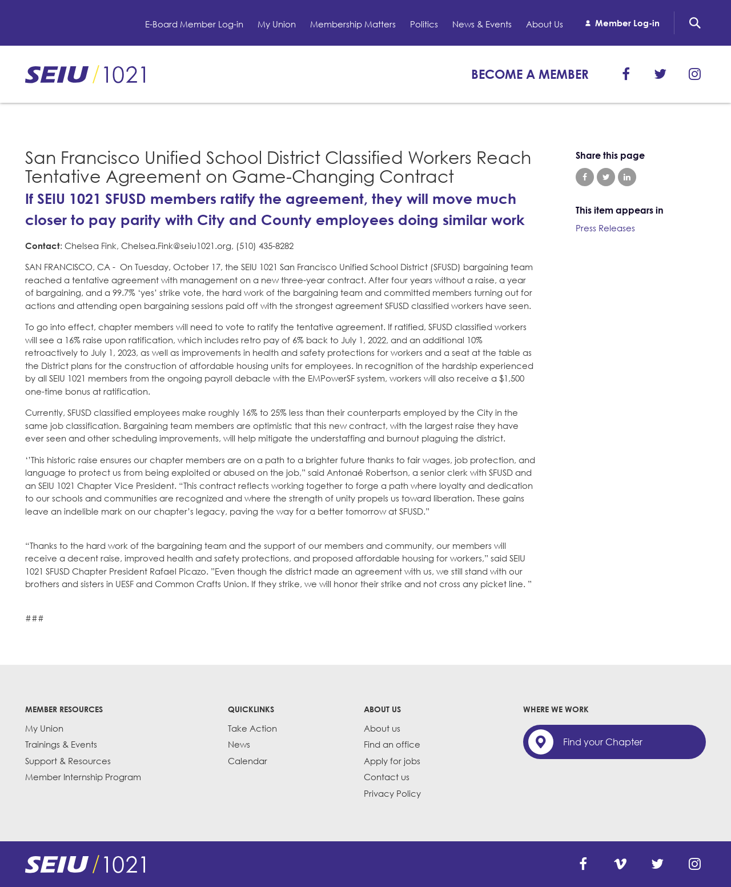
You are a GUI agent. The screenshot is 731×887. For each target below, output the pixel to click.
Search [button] (695, 23)
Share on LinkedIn (627, 177)
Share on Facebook (585, 177)
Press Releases (605, 228)
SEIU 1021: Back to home (85, 74)
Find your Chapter (602, 742)
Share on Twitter (606, 177)
